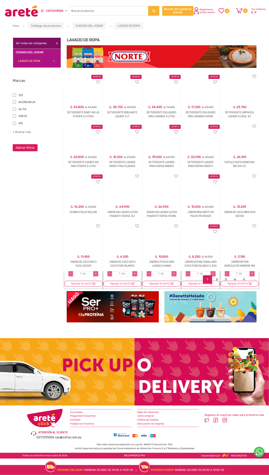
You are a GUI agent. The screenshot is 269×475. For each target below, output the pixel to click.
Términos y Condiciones (180, 448)
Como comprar (145, 415)
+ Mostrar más (22, 132)
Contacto (75, 419)
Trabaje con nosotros (82, 423)
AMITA (22, 116)
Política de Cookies (148, 419)
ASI (20, 123)
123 (20, 95)
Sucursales (76, 412)
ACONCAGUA (26, 102)
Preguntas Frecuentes (83, 415)
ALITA (22, 109)
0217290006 (45, 437)
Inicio (16, 25)
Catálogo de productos (46, 25)
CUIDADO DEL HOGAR (89, 25)
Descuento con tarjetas (150, 423)
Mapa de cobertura (148, 412)
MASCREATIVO (235, 455)
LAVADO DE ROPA (129, 25)
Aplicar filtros (25, 147)
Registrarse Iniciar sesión (204, 10)
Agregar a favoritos (83, 80)
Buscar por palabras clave (177, 10)
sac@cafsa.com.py (68, 437)
